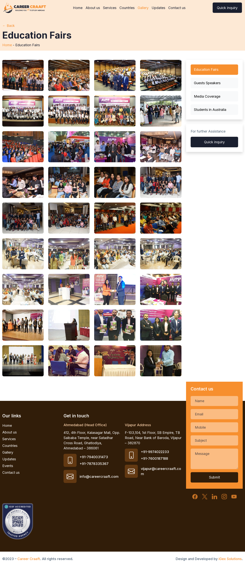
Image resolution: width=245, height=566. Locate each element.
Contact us (176, 8)
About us (93, 8)
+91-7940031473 (94, 457)
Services (109, 8)
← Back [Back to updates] (8, 26)
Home (77, 8)
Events (7, 466)
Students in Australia (210, 110)
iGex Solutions (230, 559)
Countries (127, 8)
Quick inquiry (227, 8)
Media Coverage (207, 96)
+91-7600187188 (154, 458)
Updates (158, 8)
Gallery (143, 8)
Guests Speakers (207, 83)
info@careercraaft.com (99, 477)
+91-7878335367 (94, 464)
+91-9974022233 (155, 452)
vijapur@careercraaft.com (161, 471)
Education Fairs (206, 70)
